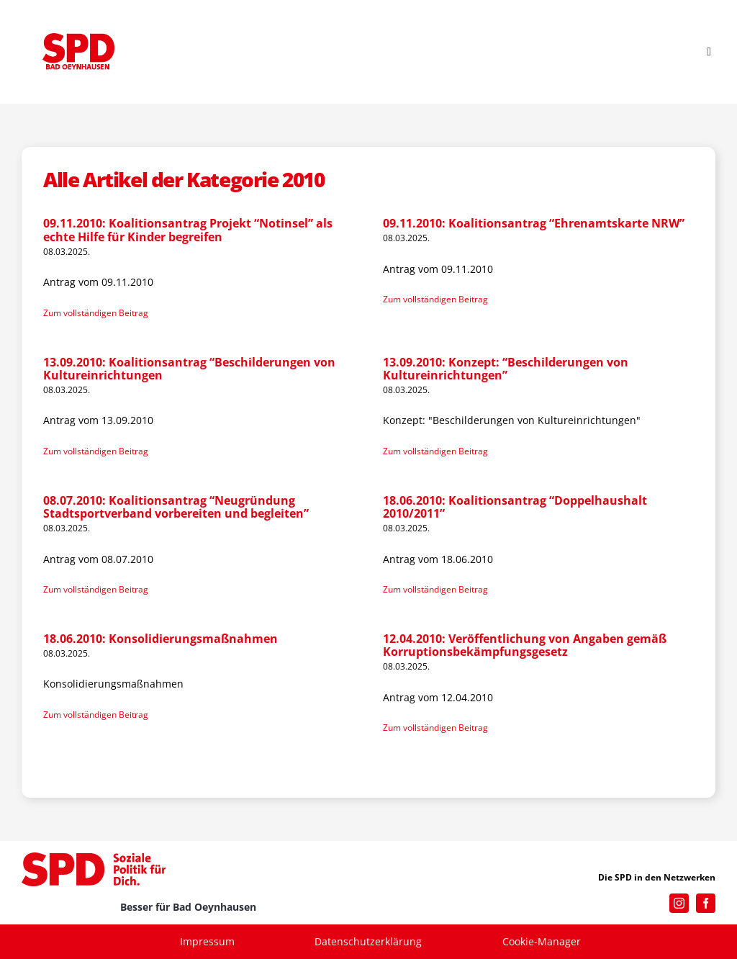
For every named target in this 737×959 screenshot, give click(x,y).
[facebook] (705, 903)
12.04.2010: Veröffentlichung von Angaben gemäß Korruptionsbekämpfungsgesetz (524, 645)
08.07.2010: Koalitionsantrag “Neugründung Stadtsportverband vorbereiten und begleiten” (176, 506)
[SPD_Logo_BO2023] (78, 38)
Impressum (207, 941)
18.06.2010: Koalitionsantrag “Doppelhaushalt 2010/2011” (515, 506)
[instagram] (679, 903)
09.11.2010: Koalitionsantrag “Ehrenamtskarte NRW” (533, 223)
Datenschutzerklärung (368, 941)
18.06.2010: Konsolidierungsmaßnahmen (160, 639)
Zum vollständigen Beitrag (95, 313)
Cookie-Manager (541, 941)
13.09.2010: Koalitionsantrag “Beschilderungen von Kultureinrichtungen (189, 368)
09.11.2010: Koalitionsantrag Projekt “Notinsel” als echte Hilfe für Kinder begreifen (188, 229)
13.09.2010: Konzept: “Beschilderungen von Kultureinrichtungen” (505, 368)
